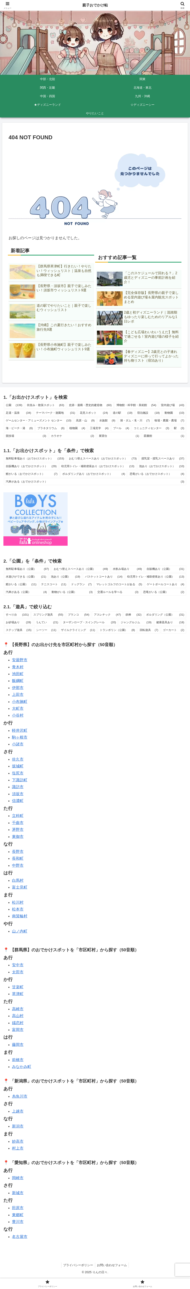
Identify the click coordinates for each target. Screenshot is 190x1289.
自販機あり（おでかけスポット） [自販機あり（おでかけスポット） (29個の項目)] (31, 466)
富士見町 (19, 887)
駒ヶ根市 (19, 737)
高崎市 (18, 1009)
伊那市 (18, 688)
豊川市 (18, 1222)
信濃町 (18, 801)
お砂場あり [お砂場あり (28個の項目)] (18, 622)
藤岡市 (18, 1045)
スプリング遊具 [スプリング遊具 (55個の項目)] (48, 614)
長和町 (18, 858)
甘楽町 (18, 987)
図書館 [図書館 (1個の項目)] (164, 435)
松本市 (18, 909)
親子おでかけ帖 (95, 5)
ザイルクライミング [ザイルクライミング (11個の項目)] (78, 630)
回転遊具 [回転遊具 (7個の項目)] (149, 630)
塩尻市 (18, 773)
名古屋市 (19, 1237)
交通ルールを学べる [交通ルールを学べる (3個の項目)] (117, 592)
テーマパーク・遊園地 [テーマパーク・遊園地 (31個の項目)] (55, 412)
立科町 (18, 816)
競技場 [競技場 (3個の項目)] (26, 435)
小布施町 (19, 701)
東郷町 (18, 1215)
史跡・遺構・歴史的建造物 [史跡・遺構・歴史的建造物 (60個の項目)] (90, 405)
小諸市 (18, 744)
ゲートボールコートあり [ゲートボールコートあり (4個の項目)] (165, 584)
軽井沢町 (19, 730)
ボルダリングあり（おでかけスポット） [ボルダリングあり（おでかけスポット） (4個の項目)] (93, 474)
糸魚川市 (19, 1096)
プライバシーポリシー (78, 1265)
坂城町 (18, 766)
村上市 (18, 1148)
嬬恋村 (18, 1023)
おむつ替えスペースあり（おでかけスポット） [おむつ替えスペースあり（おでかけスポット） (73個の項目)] (103, 458)
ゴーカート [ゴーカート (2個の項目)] (173, 630)
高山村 (18, 1016)
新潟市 (18, 1126)
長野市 (18, 851)
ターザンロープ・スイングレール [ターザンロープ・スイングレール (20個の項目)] (89, 622)
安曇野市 (19, 660)
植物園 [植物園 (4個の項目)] (77, 428)
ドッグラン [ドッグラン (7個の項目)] (81, 584)
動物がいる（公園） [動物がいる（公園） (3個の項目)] (72, 592)
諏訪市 (18, 787)
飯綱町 (18, 681)
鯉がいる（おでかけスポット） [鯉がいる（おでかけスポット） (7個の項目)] (32, 474)
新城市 (18, 1193)
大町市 (18, 708)
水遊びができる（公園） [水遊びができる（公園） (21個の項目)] (26, 576)
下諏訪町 (19, 780)
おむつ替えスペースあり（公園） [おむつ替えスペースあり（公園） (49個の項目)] (81, 569)
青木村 (18, 667)
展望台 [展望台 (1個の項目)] (119, 435)
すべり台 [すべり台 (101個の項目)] (17, 614)
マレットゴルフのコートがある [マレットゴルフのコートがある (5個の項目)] (119, 584)
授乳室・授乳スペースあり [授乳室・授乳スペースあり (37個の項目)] (162, 458)
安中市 (18, 965)
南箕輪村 (19, 916)
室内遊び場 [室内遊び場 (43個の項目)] (172, 405)
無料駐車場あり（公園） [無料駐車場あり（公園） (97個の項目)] (27, 569)
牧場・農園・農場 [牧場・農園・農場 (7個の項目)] (169, 420)
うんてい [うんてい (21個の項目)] (47, 622)
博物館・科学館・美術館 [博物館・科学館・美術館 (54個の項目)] (136, 405)
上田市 (18, 694)
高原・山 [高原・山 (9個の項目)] (85, 420)
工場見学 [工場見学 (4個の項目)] (99, 428)
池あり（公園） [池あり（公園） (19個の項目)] (65, 576)
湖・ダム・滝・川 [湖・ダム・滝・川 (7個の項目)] (135, 420)
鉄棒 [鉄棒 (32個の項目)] (133, 614)
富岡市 (18, 1030)
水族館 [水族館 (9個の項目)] (107, 420)
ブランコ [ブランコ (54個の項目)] (78, 614)
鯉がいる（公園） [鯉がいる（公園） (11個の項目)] (21, 584)
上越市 (18, 1111)
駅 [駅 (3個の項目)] (179, 428)
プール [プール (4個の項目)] (121, 428)
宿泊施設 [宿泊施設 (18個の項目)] (148, 412)
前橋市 (18, 1060)
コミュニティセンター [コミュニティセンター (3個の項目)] (151, 428)
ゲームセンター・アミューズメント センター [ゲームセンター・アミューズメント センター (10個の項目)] (38, 420)
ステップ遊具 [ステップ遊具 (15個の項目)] (18, 630)
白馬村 (18, 880)
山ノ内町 (19, 931)
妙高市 (18, 1141)
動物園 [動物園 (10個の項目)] (174, 412)
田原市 (18, 1208)
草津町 (18, 994)
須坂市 (18, 794)
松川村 (18, 902)
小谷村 (18, 715)
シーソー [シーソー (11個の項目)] (46, 630)
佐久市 (18, 759)
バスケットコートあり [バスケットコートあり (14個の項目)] (104, 576)
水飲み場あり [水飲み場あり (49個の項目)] (127, 569)
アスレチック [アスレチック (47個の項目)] (107, 614)
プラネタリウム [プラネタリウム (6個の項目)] (50, 428)
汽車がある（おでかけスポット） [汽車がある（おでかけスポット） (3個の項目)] (95, 481)
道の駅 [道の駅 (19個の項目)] (123, 412)
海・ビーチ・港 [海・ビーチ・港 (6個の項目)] (19, 428)
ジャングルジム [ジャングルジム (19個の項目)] (136, 622)
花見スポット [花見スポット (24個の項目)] (94, 412)
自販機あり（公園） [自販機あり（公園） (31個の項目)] (165, 569)
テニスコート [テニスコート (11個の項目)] (53, 584)
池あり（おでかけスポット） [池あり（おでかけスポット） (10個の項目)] (161, 466)
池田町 (18, 674)
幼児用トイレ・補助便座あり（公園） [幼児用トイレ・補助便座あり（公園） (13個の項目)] (155, 576)
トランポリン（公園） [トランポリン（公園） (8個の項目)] (117, 630)
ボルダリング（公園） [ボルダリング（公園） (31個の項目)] (165, 614)
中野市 (18, 865)
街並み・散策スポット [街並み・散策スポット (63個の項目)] (45, 405)
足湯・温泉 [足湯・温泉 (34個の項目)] (18, 412)
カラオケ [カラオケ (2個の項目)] (72, 435)
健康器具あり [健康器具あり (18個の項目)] (170, 622)
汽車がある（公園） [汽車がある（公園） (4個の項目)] (26, 592)
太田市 (18, 972)
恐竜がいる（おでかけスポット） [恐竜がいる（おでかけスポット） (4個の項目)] (157, 474)
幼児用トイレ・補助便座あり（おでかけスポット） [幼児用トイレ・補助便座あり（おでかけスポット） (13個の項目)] (97, 466)
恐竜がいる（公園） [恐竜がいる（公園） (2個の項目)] (163, 592)
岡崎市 (18, 1178)
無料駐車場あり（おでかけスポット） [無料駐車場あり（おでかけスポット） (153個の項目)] (35, 458)
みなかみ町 (21, 1067)
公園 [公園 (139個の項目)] (14, 405)
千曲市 (18, 823)
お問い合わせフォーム (112, 1265)
